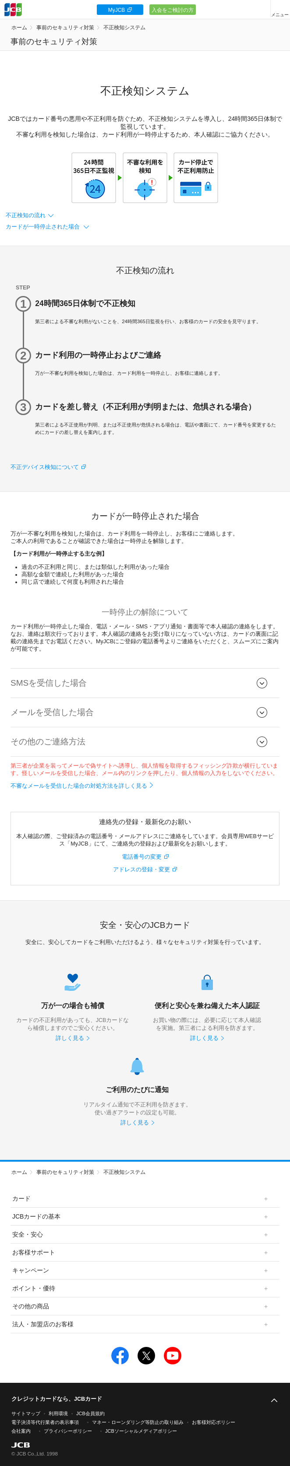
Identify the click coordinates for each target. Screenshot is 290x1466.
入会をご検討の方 (173, 10)
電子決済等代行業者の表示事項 (45, 1422)
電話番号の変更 (142, 857)
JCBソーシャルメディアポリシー (141, 1431)
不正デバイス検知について (45, 467)
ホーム (19, 27)
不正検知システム (124, 27)
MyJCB (116, 10)
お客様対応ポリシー (213, 1422)
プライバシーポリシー (68, 1431)
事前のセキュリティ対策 (65, 27)
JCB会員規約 (90, 1413)
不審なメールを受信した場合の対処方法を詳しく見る (79, 786)
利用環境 (58, 1413)
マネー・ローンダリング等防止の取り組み (138, 1422)
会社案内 (21, 1431)
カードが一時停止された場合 (43, 227)
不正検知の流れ (26, 215)
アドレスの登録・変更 (141, 870)
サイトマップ (25, 1413)
